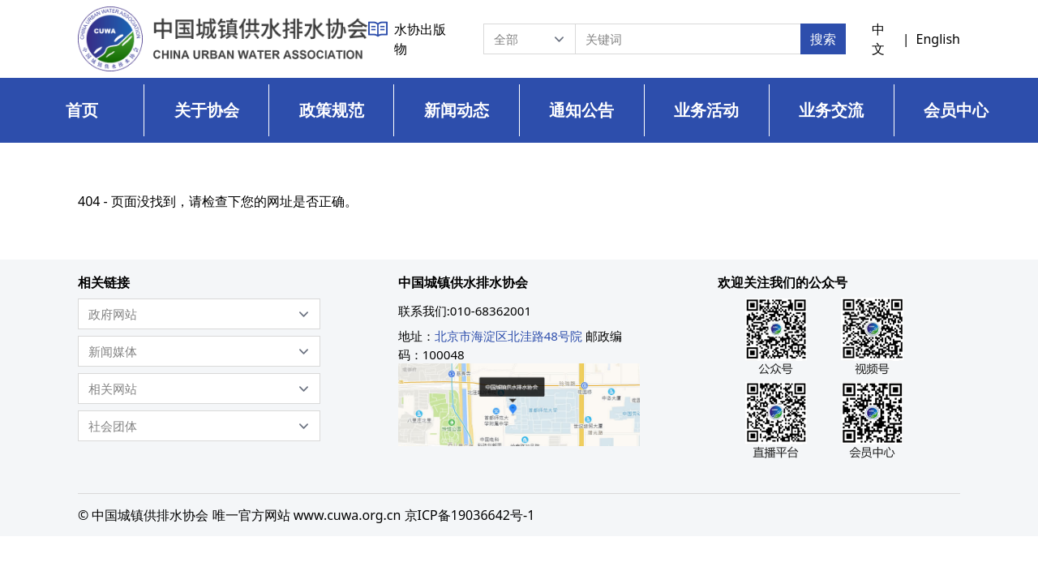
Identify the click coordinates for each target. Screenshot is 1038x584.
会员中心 (956, 110)
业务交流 (831, 110)
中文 (878, 39)
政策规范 (331, 110)
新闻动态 (456, 110)
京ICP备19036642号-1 (470, 515)
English (938, 39)
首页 (82, 110)
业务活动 (706, 110)
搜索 (823, 39)
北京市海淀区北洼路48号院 (508, 336)
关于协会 (206, 110)
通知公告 (581, 110)
